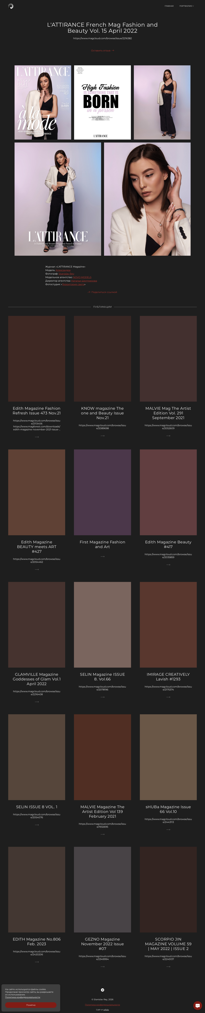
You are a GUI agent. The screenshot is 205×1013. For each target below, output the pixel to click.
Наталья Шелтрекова (84, 284)
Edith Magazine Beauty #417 (168, 547)
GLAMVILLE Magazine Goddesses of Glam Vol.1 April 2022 (37, 682)
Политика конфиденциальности (102, 1008)
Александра (63, 273)
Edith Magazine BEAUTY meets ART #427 (36, 550)
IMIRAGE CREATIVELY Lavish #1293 (168, 680)
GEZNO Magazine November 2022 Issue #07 (102, 947)
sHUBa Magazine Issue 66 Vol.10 (168, 812)
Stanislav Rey (66, 276)
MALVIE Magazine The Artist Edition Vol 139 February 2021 (102, 815)
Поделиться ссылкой (104, 295)
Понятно (31, 1005)
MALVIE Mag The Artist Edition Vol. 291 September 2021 (168, 416)
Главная (169, 6)
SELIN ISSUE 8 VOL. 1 (36, 810)
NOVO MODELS (82, 280)
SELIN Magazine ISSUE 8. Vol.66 (102, 680)
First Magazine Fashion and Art (102, 547)
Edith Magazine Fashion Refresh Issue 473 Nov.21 (37, 414)
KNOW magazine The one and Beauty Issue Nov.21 (102, 416)
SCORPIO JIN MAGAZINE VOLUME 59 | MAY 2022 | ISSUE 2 (168, 947)
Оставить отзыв (100, 50)
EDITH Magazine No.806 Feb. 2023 (37, 944)
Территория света (73, 287)
